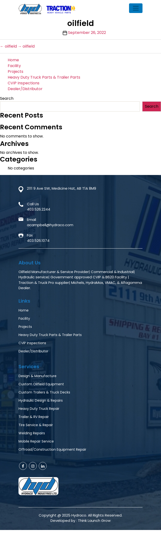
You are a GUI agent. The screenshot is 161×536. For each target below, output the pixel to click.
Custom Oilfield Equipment (41, 384)
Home (13, 60)
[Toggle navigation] (135, 8)
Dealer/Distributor (25, 89)
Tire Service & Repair (36, 425)
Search (6, 98)
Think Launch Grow (94, 520)
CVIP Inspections (23, 83)
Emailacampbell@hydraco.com (50, 222)
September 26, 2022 (87, 32)
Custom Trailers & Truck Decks (44, 392)
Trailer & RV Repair (34, 416)
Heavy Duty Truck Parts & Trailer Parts (44, 77)
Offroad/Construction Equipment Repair (52, 449)
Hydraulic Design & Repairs (41, 400)
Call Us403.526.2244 (38, 206)
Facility (14, 66)
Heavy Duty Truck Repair (39, 408)
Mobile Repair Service (36, 441)
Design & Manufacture (37, 376)
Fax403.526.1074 (38, 238)
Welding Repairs (32, 433)
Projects (15, 71)
